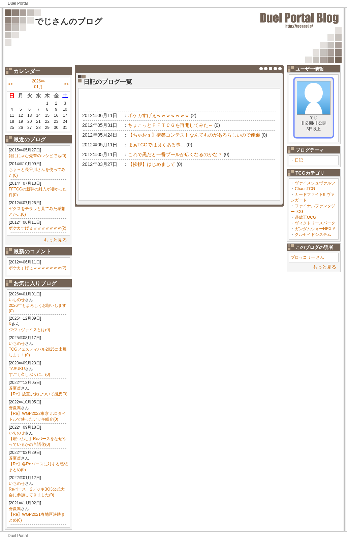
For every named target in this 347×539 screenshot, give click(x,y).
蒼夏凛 (15, 388)
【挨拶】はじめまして (151, 164)
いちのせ (17, 299)
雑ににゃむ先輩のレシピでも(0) (37, 155)
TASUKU (17, 368)
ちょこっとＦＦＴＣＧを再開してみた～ (170, 125)
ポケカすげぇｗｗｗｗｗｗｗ (158, 115)
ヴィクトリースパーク (315, 223)
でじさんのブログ (68, 21)
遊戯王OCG (305, 217)
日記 (299, 160)
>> (66, 84)
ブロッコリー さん (307, 257)
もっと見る (55, 240)
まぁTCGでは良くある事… (156, 144)
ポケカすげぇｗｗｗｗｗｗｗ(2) (37, 228)
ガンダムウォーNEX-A (315, 228)
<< (10, 84)
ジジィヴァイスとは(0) (29, 329)
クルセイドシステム (313, 234)
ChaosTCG (305, 188)
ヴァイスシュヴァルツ (315, 183)
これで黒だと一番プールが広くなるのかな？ (175, 154)
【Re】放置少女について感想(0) (38, 394)
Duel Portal (18, 3)
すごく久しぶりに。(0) (29, 374)
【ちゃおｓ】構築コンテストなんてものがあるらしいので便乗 (194, 135)
